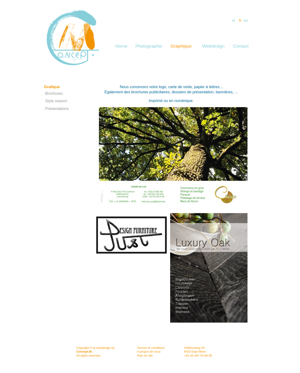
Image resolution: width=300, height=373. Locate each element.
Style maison (56, 101)
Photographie (148, 46)
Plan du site (145, 355)
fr (240, 21)
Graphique (181, 46)
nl (233, 21)
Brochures (54, 93)
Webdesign (213, 46)
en (246, 21)
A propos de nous (149, 351)
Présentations (57, 108)
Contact (240, 46)
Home (121, 46)
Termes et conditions (151, 348)
